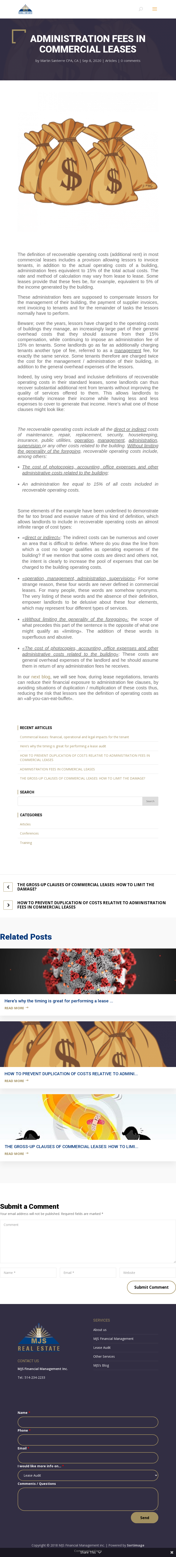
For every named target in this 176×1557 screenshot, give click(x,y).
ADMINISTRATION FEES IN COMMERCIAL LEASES (57, 769)
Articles (111, 60)
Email (23, 1448)
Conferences (29, 833)
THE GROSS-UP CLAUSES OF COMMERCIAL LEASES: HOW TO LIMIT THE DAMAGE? (82, 778)
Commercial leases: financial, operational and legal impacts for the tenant (74, 737)
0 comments (130, 60)
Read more (14, 1008)
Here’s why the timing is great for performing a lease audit (63, 746)
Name (24, 1412)
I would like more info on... (41, 1466)
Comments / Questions (37, 1483)
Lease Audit (102, 1347)
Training (26, 842)
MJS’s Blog (101, 1365)
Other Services (104, 1356)
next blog (40, 676)
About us (100, 1330)
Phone (24, 1430)
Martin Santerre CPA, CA (59, 60)
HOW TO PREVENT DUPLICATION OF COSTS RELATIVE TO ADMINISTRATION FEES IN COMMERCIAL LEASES (85, 757)
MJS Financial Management (113, 1338)
